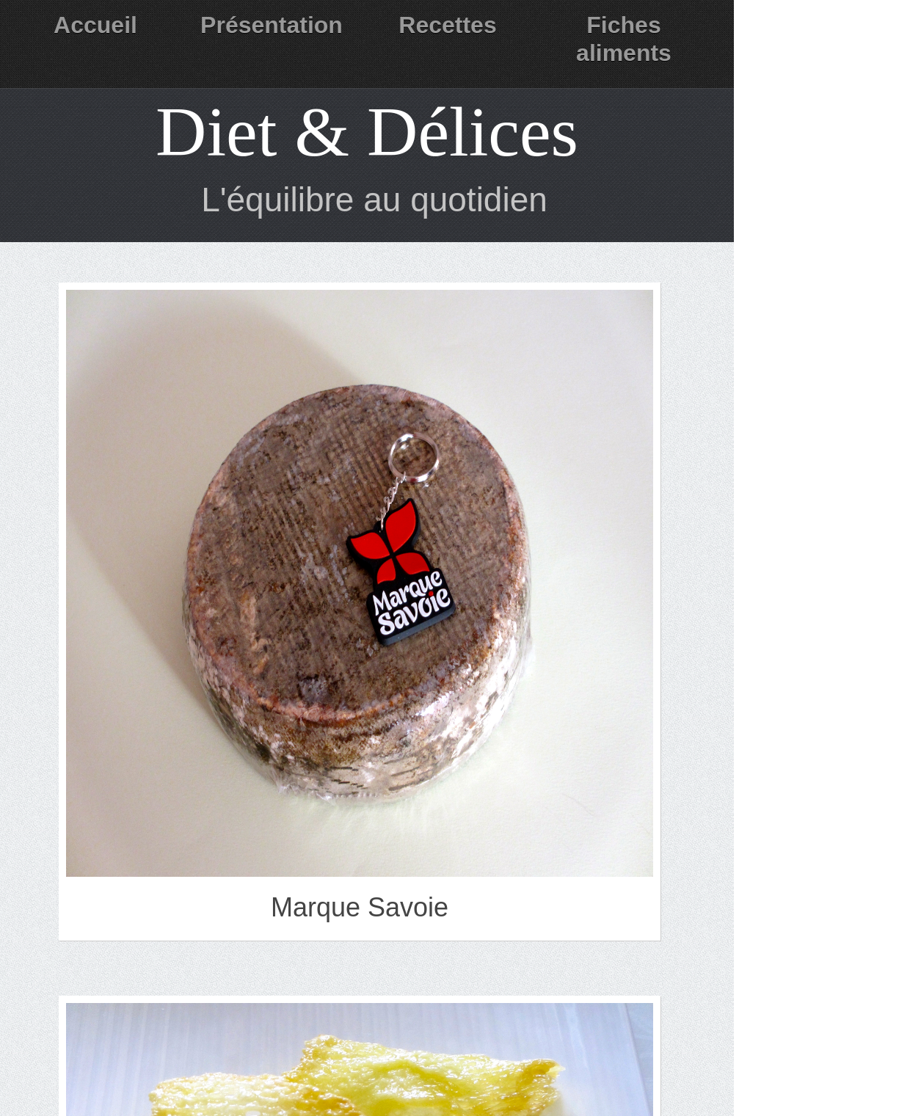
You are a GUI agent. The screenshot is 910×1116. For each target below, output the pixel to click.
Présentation (271, 25)
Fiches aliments (623, 39)
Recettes (447, 25)
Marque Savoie (359, 907)
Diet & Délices (367, 131)
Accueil (95, 25)
